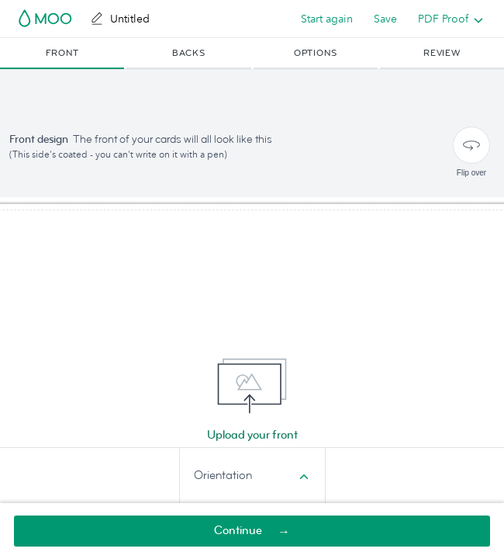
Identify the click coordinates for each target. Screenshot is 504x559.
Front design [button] (38, 139)
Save (385, 19)
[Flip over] (471, 145)
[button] (62, 53)
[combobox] (252, 476)
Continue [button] (238, 530)
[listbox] (447, 18)
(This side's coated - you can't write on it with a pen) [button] (118, 154)
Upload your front (252, 435)
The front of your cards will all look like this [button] (172, 139)
